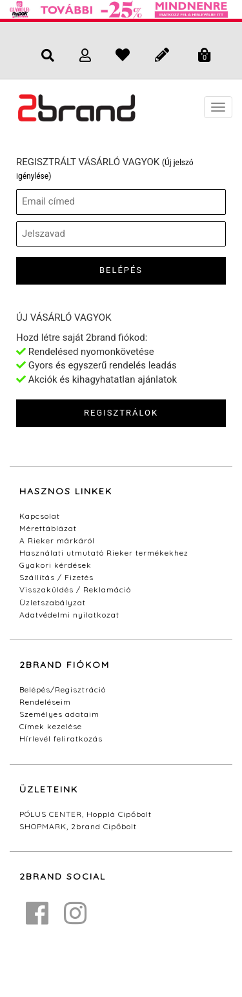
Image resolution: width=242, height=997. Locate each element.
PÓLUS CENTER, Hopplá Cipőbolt (85, 814)
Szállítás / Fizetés (56, 577)
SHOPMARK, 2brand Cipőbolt (78, 826)
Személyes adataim (59, 714)
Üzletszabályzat (52, 602)
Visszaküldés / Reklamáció (75, 589)
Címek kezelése (50, 726)
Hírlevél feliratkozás (61, 738)
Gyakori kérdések (55, 565)
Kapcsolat (39, 516)
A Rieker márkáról (57, 540)
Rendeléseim (45, 702)
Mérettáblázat (48, 528)
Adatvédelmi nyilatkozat (69, 614)
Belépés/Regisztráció (62, 689)
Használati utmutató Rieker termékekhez (103, 553)
